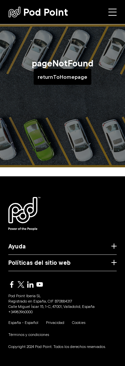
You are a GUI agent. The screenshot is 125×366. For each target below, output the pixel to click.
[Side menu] (112, 12)
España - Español (23, 322)
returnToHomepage (62, 76)
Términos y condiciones (28, 334)
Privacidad (55, 322)
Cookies (78, 322)
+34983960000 (20, 311)
